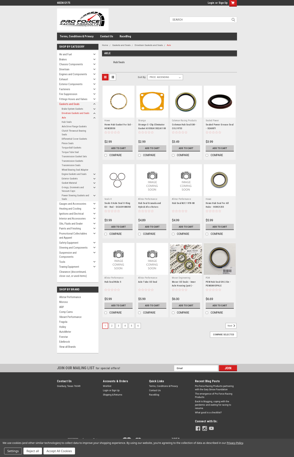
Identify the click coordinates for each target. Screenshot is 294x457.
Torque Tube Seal (70, 152)
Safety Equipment (68, 242)
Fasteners (64, 89)
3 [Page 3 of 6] (118, 325)
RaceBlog (125, 36)
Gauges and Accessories (72, 203)
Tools (62, 262)
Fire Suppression (68, 94)
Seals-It (108, 199)
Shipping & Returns (112, 394)
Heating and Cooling (70, 208)
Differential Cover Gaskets (74, 138)
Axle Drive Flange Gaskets (74, 126)
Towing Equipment (69, 266)
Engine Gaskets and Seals (74, 174)
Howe (107, 120)
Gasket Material (69, 182)
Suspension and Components (67, 255)
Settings (13, 451)
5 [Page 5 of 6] (131, 325)
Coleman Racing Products (184, 120)
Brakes (63, 59)
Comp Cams (66, 312)
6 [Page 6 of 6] (138, 325)
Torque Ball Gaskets (71, 147)
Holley (62, 327)
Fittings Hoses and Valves (73, 99)
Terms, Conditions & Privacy (77, 36)
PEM (208, 277)
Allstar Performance (70, 297)
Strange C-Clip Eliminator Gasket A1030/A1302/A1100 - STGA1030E (152, 128)
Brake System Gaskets (72, 108)
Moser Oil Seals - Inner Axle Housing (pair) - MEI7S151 (184, 286)
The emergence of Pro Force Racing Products (213, 396)
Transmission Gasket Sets (74, 156)
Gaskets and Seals (69, 104)
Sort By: (142, 77)
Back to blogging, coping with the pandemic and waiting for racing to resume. (213, 405)
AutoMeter (65, 331)
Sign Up (223, 2)
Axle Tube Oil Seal (147, 282)
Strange (142, 120)
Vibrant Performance (70, 317)
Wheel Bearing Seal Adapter (75, 169)
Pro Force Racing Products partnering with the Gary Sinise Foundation (214, 388)
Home (105, 45)
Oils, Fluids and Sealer (71, 223)
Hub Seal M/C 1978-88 (183, 203)
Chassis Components (71, 64)
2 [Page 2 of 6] (111, 325)
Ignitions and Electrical (71, 213)
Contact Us (106, 36)
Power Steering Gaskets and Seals (75, 197)
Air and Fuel (65, 54)
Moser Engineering (181, 277)
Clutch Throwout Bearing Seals (74, 132)
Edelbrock (64, 341)
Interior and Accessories (72, 218)
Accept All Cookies (59, 451)
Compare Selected (223, 334)
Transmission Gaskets (72, 161)
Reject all (32, 451)
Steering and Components (73, 247)
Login (211, 2)
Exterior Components (70, 84)
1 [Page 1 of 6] (105, 325)
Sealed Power (212, 120)
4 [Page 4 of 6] (125, 325)
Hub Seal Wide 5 (112, 282)
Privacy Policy (235, 443)
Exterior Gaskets (70, 178)
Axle (64, 117)
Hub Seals (67, 122)
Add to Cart (118, 148)
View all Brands (67, 346)
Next (232, 326)
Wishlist (107, 386)
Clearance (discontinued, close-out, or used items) (73, 274)
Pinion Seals (68, 143)
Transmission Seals (71, 165)
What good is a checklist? (208, 412)
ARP (61, 307)
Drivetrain (64, 69)
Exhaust (63, 79)
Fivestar (63, 337)
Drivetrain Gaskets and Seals (75, 113)
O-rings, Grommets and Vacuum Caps (73, 189)
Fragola (63, 322)
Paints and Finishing (70, 228)
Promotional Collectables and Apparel (73, 236)
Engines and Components (73, 74)
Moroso (63, 302)
